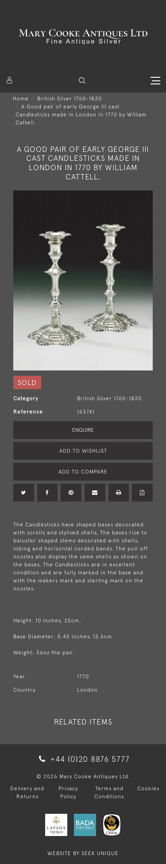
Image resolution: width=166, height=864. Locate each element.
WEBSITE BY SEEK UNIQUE (83, 853)
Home (21, 99)
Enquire (83, 430)
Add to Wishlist (83, 451)
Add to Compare (83, 472)
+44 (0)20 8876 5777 (82, 759)
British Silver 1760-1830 (69, 99)
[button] (82, 81)
